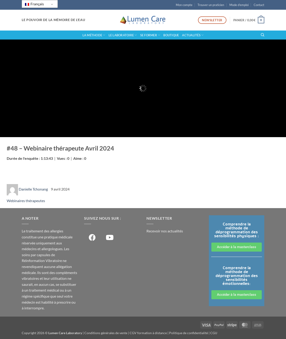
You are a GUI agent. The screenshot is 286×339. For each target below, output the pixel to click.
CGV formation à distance (148, 333)
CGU (213, 333)
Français (34, 4)
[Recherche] (262, 35)
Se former (150, 35)
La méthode (93, 35)
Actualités (193, 35)
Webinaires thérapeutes (26, 200)
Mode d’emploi (239, 5)
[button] (248, 20)
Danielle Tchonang (34, 189)
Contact (259, 5)
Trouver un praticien (211, 5)
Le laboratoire (123, 35)
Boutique (171, 35)
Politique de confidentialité (188, 333)
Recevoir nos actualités (164, 231)
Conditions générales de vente (105, 333)
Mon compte (184, 5)
